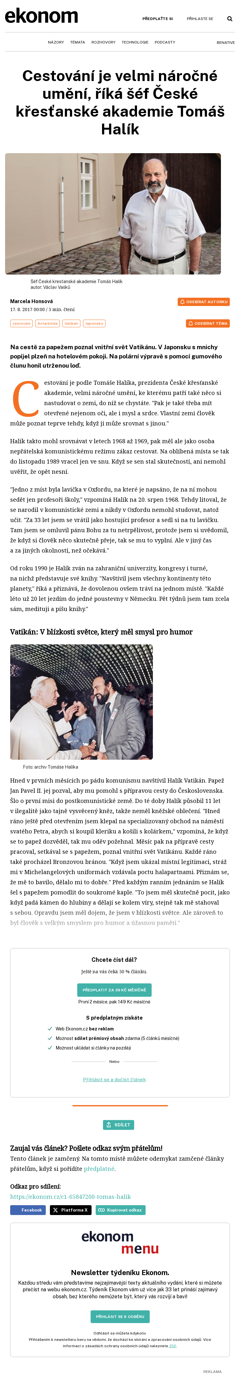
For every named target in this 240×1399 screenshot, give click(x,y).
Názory (56, 42)
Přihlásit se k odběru (120, 1316)
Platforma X (74, 1209)
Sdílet (122, 1124)
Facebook (32, 1209)
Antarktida (48, 323)
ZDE (172, 1346)
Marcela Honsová (31, 301)
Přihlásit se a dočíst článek (114, 1079)
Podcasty (165, 42)
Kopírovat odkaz (124, 1209)
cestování (21, 323)
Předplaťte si (157, 19)
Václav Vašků (56, 287)
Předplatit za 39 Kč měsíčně (114, 990)
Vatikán (71, 323)
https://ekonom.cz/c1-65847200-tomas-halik (70, 1196)
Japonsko (94, 323)
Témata (77, 42)
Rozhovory (103, 42)
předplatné (99, 1168)
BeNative (226, 42)
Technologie (135, 42)
